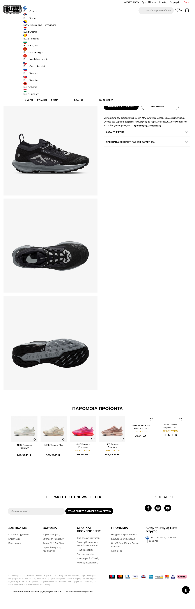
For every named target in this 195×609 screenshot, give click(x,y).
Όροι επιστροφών (85, 569)
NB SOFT (58, 607)
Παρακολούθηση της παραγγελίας (52, 565)
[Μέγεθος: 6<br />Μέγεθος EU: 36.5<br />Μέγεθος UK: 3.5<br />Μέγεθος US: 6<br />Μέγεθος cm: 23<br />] (108, 67)
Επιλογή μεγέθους (112, 62)
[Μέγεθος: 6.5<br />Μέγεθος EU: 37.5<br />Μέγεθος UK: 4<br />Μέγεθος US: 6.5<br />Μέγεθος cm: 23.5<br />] (119, 67)
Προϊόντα (31, 24)
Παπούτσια (41, 24)
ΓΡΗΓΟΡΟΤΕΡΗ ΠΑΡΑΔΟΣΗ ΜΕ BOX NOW (79, 19)
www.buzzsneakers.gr (30, 607)
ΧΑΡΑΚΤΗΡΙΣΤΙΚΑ (143, 131)
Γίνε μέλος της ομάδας (18, 550)
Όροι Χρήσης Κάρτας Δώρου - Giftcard (125, 561)
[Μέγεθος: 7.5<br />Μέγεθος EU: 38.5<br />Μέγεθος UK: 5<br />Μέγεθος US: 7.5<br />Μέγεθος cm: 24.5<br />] (153, 67)
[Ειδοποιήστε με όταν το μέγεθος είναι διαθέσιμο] (131, 67)
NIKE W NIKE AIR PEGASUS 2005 (142, 439)
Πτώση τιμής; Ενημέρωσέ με (174, 48)
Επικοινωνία (14, 554)
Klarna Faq (116, 566)
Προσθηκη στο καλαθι (123, 106)
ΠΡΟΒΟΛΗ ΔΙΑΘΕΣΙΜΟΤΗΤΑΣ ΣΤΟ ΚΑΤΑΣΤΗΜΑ (143, 141)
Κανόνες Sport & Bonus (123, 554)
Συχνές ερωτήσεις (51, 550)
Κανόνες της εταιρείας (87, 578)
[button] (156, 10)
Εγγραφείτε (175, 2)
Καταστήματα (14, 559)
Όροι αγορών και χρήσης (89, 553)
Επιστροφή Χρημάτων (53, 554)
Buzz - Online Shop (16, 24)
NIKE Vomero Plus (53, 457)
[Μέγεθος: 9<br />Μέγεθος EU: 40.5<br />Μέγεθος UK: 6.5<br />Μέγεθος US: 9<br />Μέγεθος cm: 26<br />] (131, 74)
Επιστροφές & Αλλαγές (88, 574)
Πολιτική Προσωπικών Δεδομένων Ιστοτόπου (87, 560)
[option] (24, 458)
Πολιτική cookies (85, 565)
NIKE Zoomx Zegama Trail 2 (171, 438)
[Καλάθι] (188, 11)
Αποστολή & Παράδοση (54, 559)
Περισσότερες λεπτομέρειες (157, 125)
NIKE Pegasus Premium (24, 458)
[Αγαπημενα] (178, 11)
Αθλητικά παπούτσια (56, 24)
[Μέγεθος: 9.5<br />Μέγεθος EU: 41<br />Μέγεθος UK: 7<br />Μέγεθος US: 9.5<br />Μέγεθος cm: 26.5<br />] (119, 74)
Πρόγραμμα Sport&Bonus (124, 550)
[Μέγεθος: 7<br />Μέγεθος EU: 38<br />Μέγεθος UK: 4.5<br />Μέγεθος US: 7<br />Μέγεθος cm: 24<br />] (142, 67)
